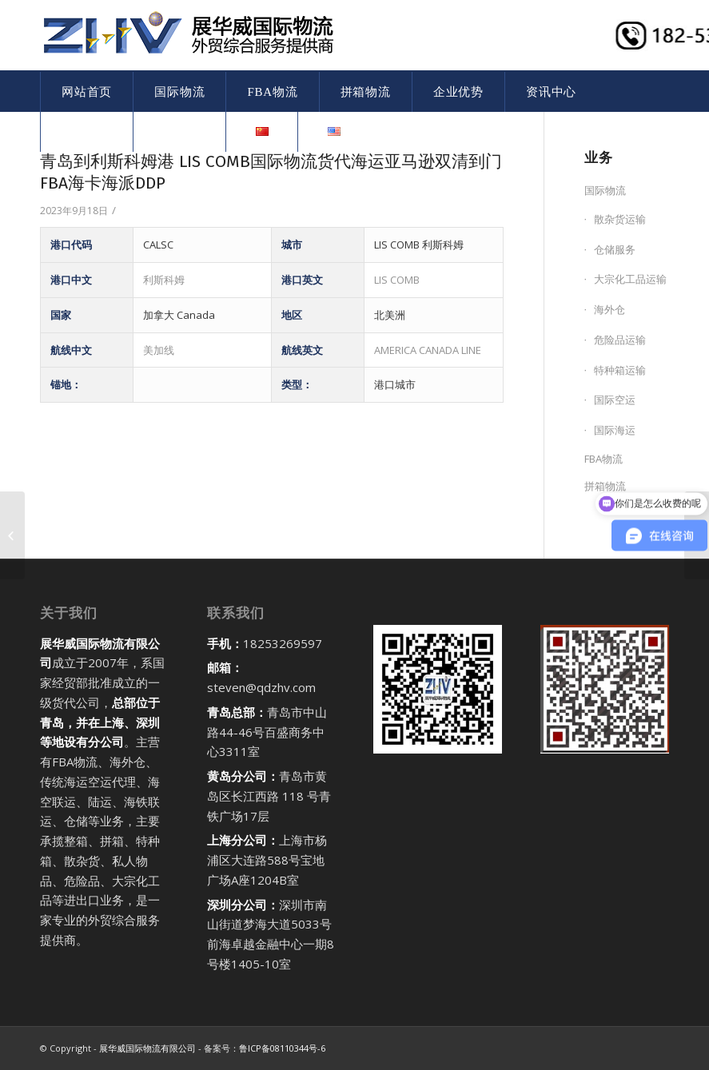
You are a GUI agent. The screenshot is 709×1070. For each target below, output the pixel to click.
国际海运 (614, 430)
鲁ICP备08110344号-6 (282, 1048)
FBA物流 (603, 458)
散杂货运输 (620, 219)
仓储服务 (614, 249)
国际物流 (605, 190)
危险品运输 (620, 339)
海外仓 (609, 309)
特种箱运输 (620, 370)
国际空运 (614, 399)
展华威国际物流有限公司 (147, 1048)
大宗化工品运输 (630, 279)
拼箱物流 (605, 486)
